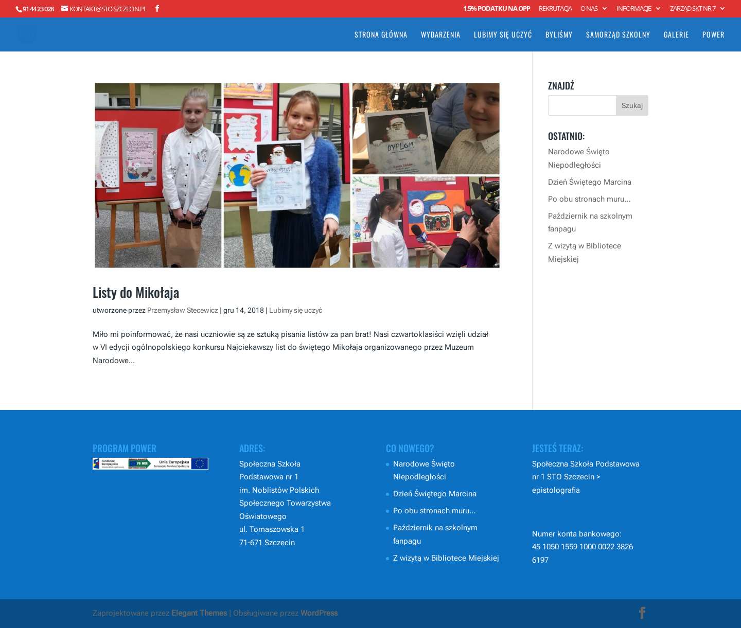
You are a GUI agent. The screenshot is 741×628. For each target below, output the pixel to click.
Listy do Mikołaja (136, 292)
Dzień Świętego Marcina (589, 182)
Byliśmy (559, 35)
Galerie (676, 35)
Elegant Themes (199, 613)
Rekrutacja (555, 9)
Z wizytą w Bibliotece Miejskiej (446, 558)
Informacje (633, 9)
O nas (588, 9)
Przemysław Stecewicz (182, 310)
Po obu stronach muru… (589, 199)
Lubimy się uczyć (503, 35)
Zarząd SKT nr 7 (692, 9)
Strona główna (381, 35)
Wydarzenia (441, 35)
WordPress (319, 613)
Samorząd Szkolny (618, 35)
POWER (713, 35)
